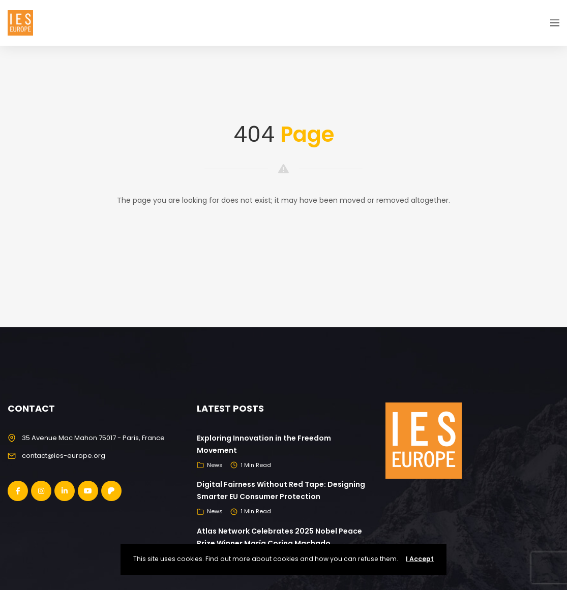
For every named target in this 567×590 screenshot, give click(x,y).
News (215, 465)
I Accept (420, 558)
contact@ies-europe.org (63, 455)
